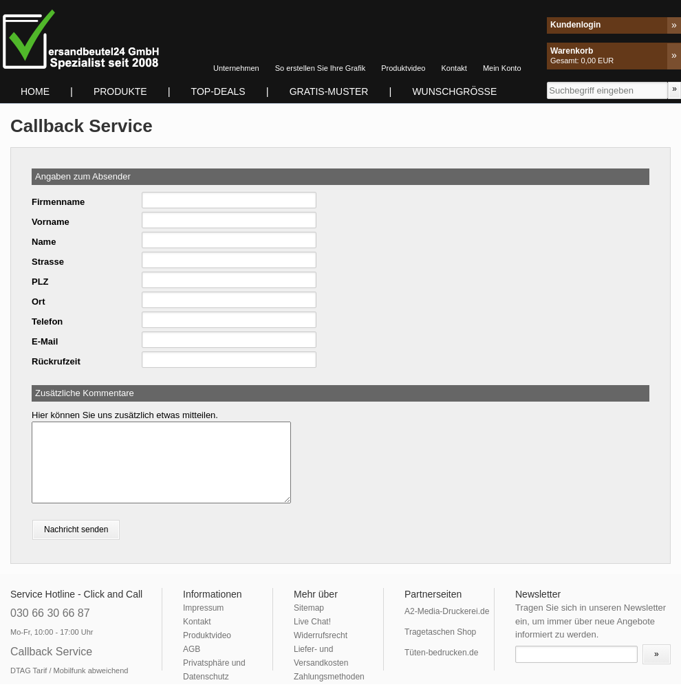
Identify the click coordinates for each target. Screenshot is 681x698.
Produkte (120, 91)
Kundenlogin (575, 25)
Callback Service (51, 651)
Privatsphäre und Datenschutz (214, 669)
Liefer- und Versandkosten (321, 656)
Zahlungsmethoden (329, 676)
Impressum (203, 608)
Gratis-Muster (329, 91)
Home (35, 91)
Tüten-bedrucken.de (441, 652)
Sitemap (309, 608)
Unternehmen (236, 68)
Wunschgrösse (454, 91)
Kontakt (454, 68)
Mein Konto (502, 68)
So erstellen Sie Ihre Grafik (320, 68)
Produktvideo (403, 68)
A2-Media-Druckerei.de (446, 611)
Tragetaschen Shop (440, 632)
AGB (191, 649)
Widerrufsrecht (320, 635)
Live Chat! (312, 621)
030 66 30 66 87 (50, 613)
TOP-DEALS (218, 91)
